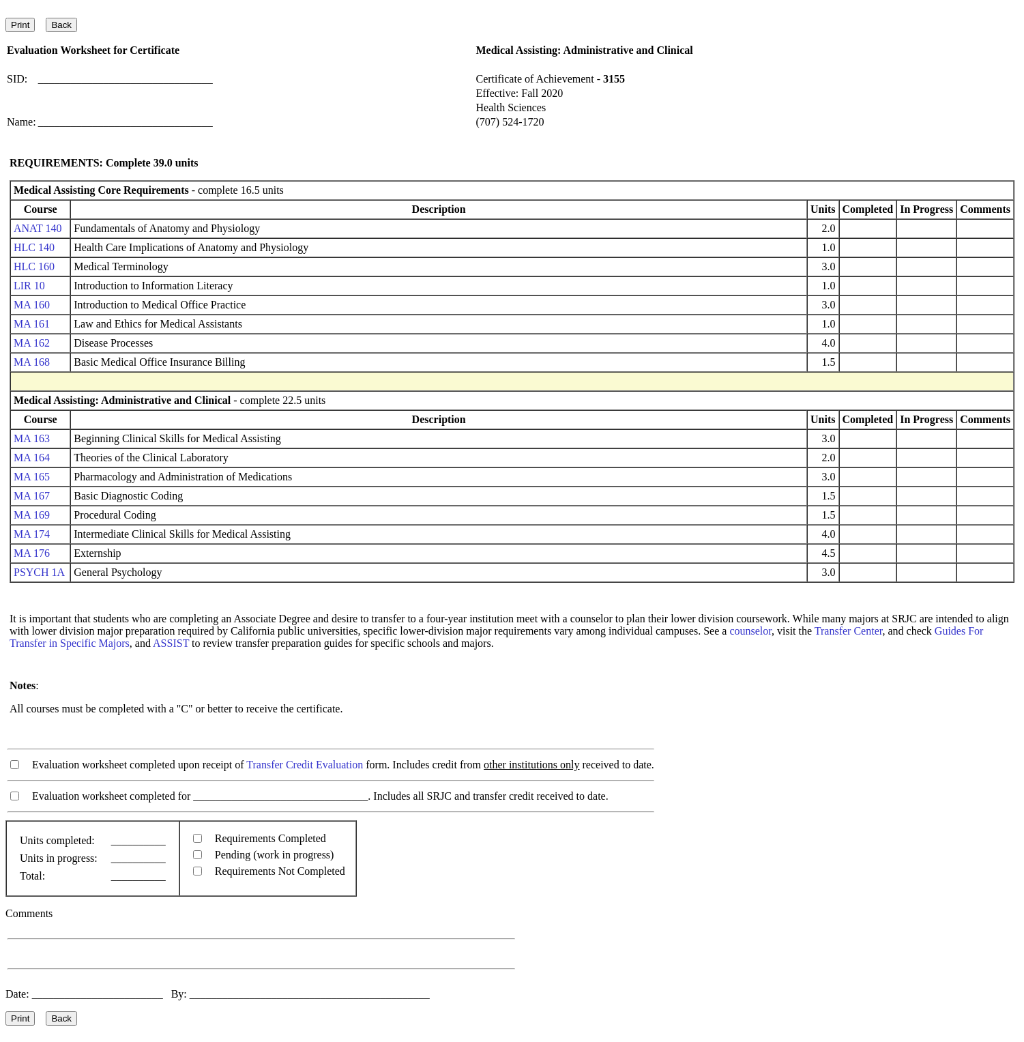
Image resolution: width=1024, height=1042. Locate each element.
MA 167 (32, 496)
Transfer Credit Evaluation (304, 764)
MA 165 (32, 476)
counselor (750, 631)
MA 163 (32, 438)
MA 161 (32, 324)
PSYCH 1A (39, 572)
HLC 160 (34, 266)
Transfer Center (849, 631)
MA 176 (32, 553)
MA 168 (32, 362)
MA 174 (32, 534)
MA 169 (32, 515)
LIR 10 (29, 285)
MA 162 (32, 343)
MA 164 (32, 457)
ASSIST (171, 643)
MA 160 (32, 304)
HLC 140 (34, 247)
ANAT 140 (37, 228)
